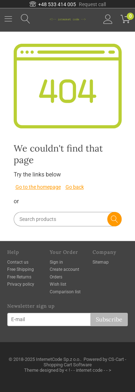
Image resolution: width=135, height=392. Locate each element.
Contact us (17, 262)
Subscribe (109, 319)
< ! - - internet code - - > (88, 370)
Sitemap (101, 262)
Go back (75, 187)
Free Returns (19, 277)
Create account (64, 269)
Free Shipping (20, 269)
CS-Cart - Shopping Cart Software (85, 362)
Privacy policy (20, 284)
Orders (56, 277)
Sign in (56, 262)
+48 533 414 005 (53, 4)
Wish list (58, 284)
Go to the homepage (38, 187)
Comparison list (65, 291)
